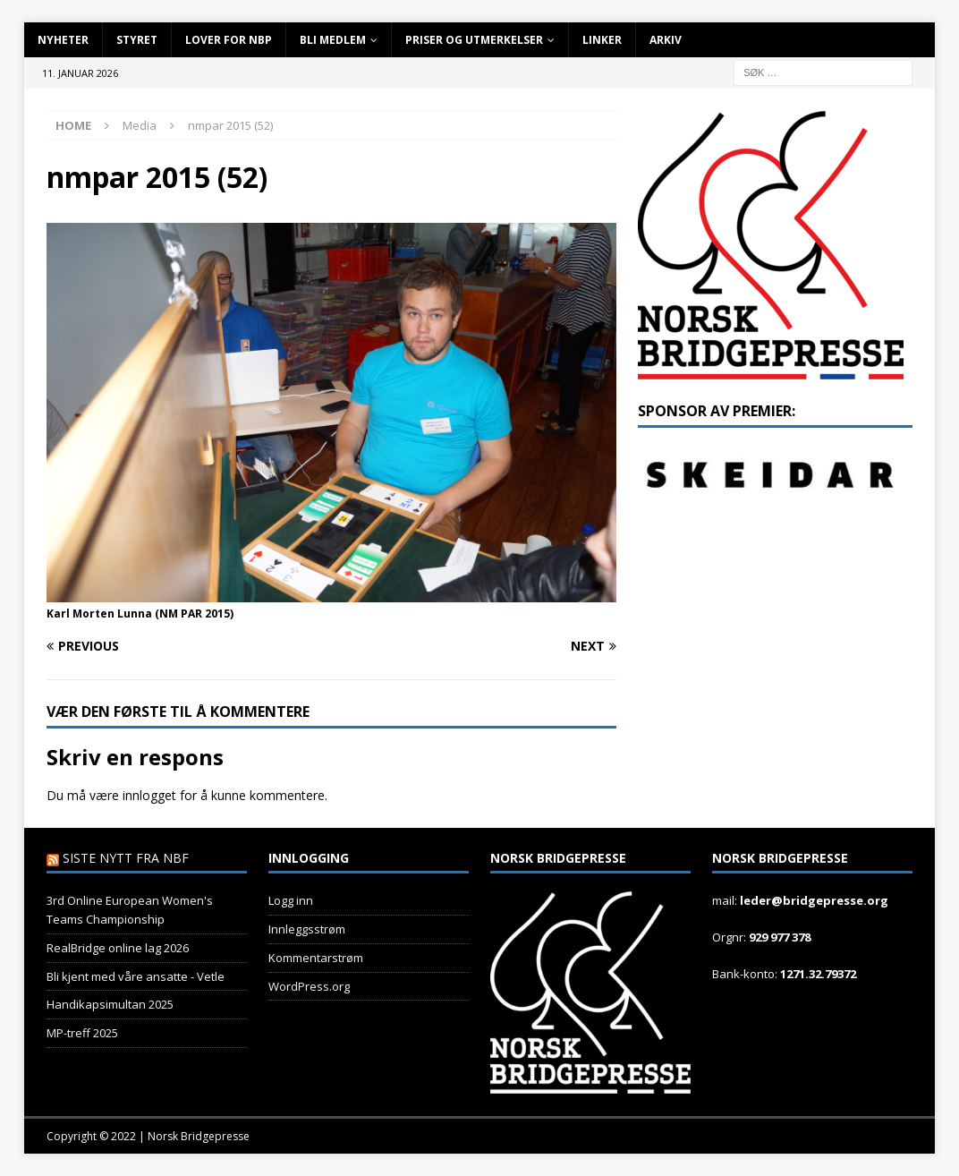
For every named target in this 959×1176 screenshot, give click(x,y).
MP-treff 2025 (82, 1033)
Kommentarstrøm (315, 958)
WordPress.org (309, 986)
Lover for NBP (228, 39)
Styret (136, 39)
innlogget (149, 795)
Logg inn (290, 900)
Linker (602, 39)
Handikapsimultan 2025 (110, 1004)
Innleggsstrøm (306, 929)
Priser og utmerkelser (474, 39)
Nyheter (63, 39)
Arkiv (665, 39)
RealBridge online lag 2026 (118, 948)
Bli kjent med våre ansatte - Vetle (136, 976)
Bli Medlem (333, 39)
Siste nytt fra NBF (126, 857)
